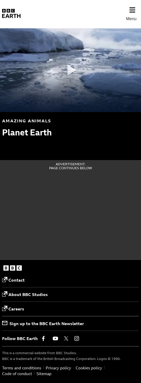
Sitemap (43, 373)
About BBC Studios (25, 294)
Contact (13, 280)
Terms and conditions (21, 368)
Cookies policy (89, 368)
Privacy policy (58, 368)
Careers (13, 309)
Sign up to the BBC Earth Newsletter (43, 323)
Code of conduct (17, 373)
